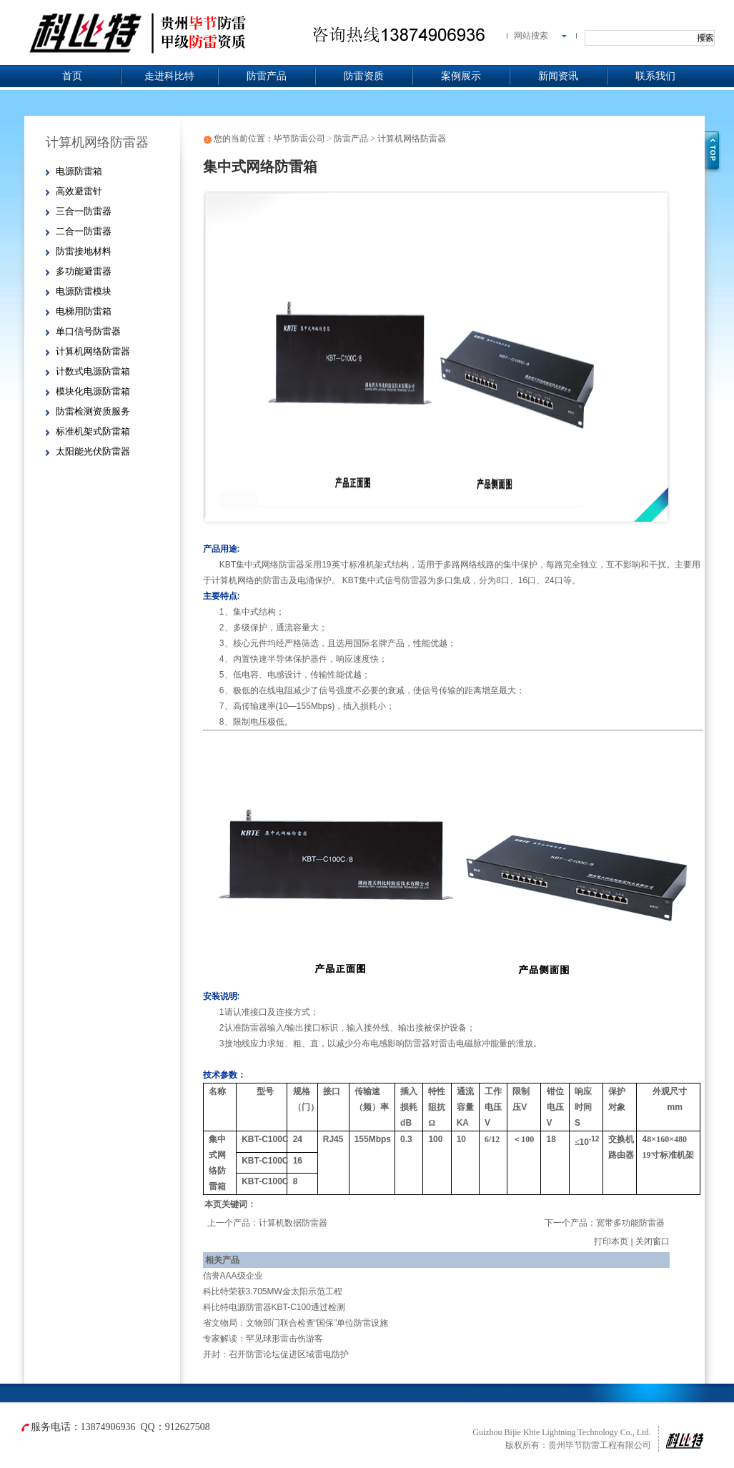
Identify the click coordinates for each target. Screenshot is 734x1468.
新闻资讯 (558, 76)
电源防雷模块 (83, 291)
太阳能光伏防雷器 (93, 451)
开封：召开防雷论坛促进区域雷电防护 (276, 1354)
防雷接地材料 (83, 251)
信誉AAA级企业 (233, 1276)
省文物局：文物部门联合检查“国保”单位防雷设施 (296, 1323)
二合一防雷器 (83, 231)
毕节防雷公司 (299, 139)
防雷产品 (267, 76)
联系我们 (655, 76)
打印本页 (611, 1241)
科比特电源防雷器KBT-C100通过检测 (274, 1307)
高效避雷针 (79, 191)
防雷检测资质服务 (93, 411)
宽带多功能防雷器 (630, 1223)
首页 (72, 76)
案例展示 (461, 76)
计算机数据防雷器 (293, 1223)
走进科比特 (169, 76)
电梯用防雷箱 (83, 311)
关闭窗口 (652, 1241)
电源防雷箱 (79, 171)
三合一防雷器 (83, 211)
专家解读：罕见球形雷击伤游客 (263, 1339)
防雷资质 (364, 76)
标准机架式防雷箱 (93, 431)
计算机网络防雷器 (93, 351)
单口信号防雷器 (88, 331)
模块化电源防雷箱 (93, 391)
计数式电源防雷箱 (93, 371)
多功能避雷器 (83, 271)
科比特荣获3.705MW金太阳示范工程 (272, 1291)
